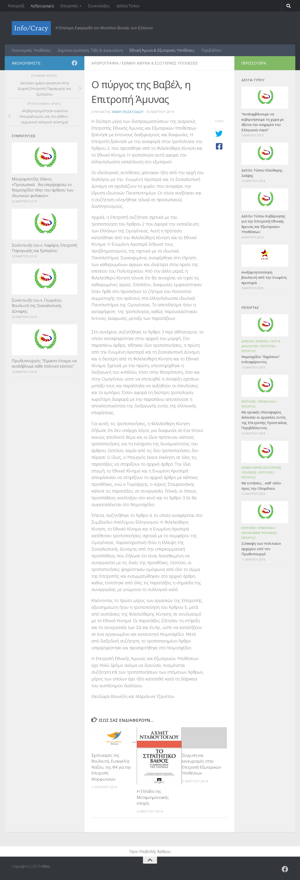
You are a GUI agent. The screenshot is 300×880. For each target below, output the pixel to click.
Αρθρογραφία (42, 5)
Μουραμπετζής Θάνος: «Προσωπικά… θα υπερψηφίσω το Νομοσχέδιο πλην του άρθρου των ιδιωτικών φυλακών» (43, 187)
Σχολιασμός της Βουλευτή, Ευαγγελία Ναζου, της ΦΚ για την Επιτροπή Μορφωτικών (111, 767)
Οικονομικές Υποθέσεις (31, 50)
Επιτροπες (268, 346)
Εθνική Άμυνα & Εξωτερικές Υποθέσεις (162, 50)
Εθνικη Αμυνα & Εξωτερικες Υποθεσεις (160, 63)
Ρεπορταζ (248, 351)
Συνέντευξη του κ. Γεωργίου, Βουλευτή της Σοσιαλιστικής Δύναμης (37, 305)
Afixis (46, 866)
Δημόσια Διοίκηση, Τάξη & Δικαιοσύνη (90, 50)
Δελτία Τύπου (127, 5)
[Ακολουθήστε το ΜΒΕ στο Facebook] (74, 63)
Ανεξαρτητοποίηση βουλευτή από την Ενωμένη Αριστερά (264, 277)
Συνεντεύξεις (99, 5)
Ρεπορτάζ (16, 5)
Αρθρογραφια (105, 63)
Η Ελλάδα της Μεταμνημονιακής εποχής (153, 797)
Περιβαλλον (266, 402)
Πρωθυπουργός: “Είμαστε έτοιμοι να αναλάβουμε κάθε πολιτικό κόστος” (44, 363)
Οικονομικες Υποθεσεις (259, 533)
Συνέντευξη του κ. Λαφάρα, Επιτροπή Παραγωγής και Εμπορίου (44, 247)
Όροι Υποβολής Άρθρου (150, 851)
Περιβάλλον (211, 50)
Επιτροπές (69, 5)
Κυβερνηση (266, 528)
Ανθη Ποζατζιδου (127, 112)
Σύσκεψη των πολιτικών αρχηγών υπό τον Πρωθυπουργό (261, 548)
